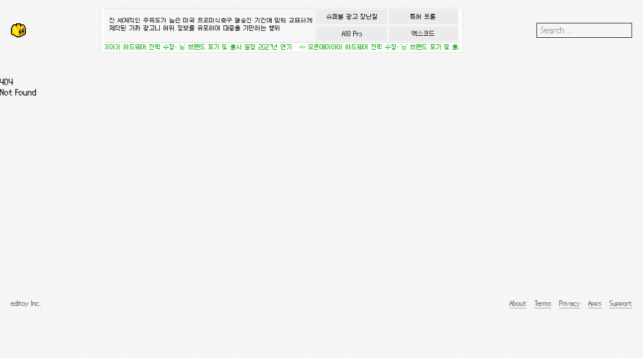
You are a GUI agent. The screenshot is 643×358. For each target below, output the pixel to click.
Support (621, 303)
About (518, 303)
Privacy (569, 303)
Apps (595, 303)
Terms (543, 303)
